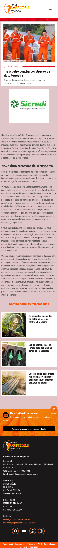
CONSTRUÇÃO (9, 500)
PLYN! (40, 544)
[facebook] (16, 533)
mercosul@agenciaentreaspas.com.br (19, 522)
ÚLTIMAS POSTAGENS (13, 509)
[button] (50, 8)
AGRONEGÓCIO (9, 484)
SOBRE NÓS (8, 480)
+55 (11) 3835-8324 (21, 471)
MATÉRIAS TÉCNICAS (12, 503)
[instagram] (42, 533)
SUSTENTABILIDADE (12, 493)
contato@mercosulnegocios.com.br (24, 474)
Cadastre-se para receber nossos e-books (29, 429)
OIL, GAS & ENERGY (11, 490)
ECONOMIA (8, 487)
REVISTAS (7, 506)
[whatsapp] (33, 533)
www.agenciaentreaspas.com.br (16, 519)
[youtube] (25, 533)
